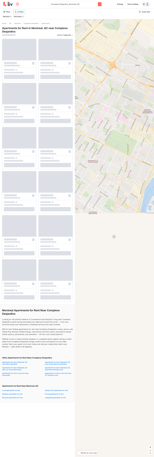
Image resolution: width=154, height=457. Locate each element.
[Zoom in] (150, 447)
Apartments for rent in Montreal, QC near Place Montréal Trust (57, 369)
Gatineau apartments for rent (12, 394)
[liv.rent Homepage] (8, 4)
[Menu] (146, 4)
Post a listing (133, 4)
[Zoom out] (150, 450)
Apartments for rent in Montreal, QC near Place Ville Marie (14, 363)
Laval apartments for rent (11, 390)
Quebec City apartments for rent (56, 390)
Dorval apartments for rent (54, 394)
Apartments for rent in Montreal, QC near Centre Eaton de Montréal (57, 363)
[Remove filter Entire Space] (23, 16)
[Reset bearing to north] (150, 453)
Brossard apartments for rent (12, 397)
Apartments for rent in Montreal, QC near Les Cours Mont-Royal (14, 369)
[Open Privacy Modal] (17, 4)
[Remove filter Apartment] (11, 16)
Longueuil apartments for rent (55, 397)
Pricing (120, 4)
